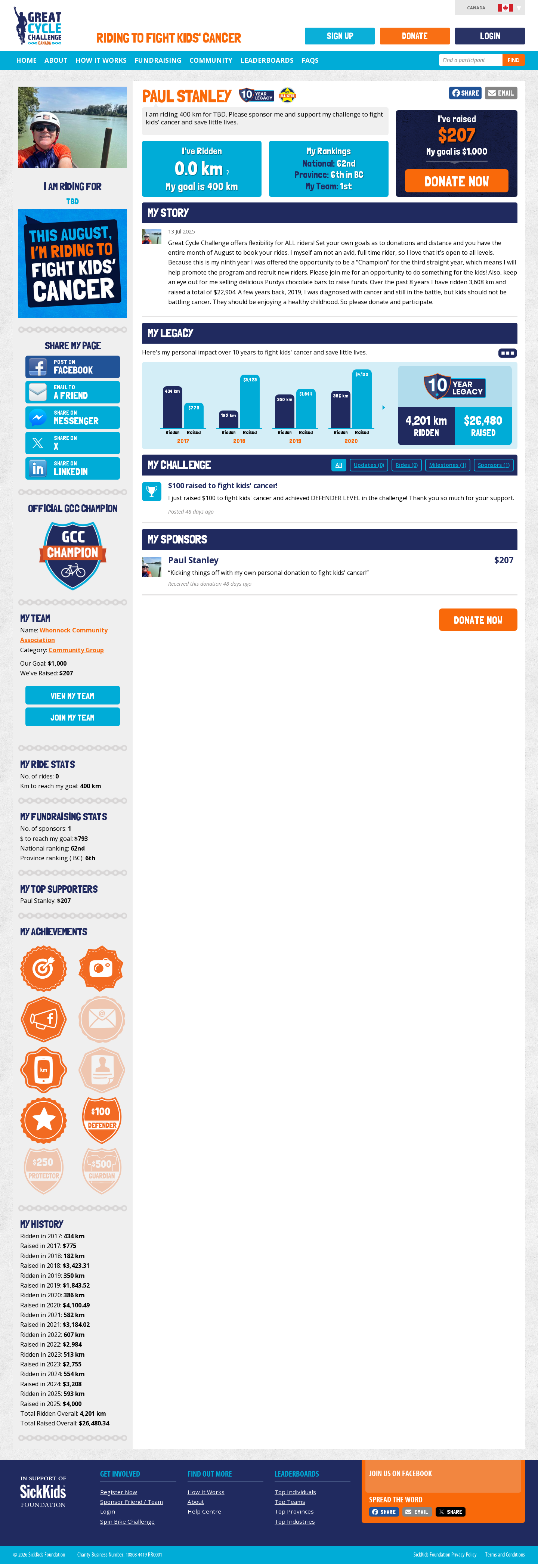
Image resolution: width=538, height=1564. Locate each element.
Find (514, 60)
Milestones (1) (447, 464)
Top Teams (290, 1501)
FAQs (310, 60)
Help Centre (204, 1511)
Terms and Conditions (505, 1554)
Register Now (118, 1492)
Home (26, 60)
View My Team (72, 696)
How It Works (101, 60)
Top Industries (295, 1521)
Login (490, 36)
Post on (86, 367)
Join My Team (72, 717)
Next (386, 407)
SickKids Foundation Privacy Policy (445, 1554)
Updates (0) (369, 464)
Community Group (76, 650)
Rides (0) (407, 464)
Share (470, 93)
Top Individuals (295, 1492)
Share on (86, 418)
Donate (415, 36)
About (56, 60)
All (339, 464)
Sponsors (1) (494, 464)
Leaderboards (267, 60)
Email (506, 93)
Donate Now (456, 181)
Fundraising (158, 60)
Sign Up (340, 36)
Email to (86, 392)
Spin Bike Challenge (127, 1521)
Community (210, 60)
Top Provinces (294, 1511)
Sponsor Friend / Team (131, 1501)
